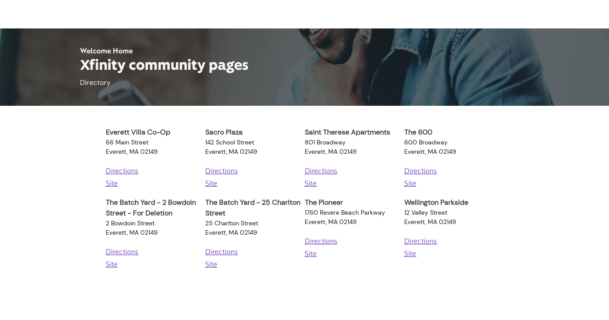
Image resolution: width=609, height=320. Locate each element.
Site (112, 184)
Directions (122, 171)
